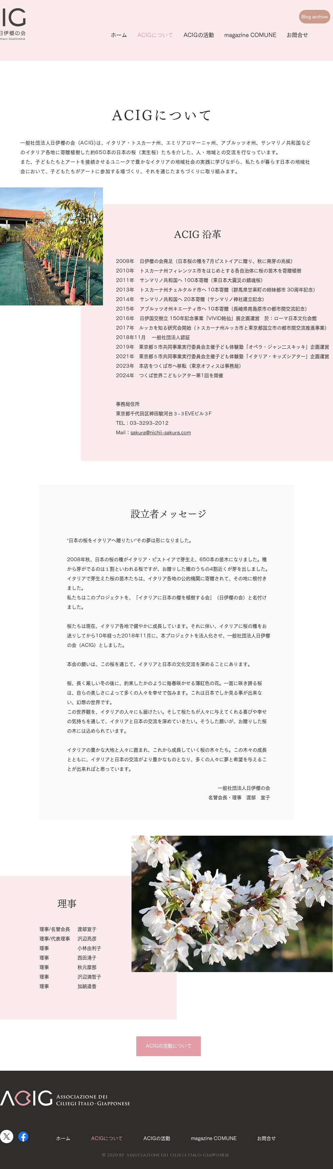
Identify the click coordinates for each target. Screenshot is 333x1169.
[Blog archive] (314, 16)
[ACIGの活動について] (168, 1046)
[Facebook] (23, 1136)
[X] (6, 1136)
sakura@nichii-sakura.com (160, 432)
